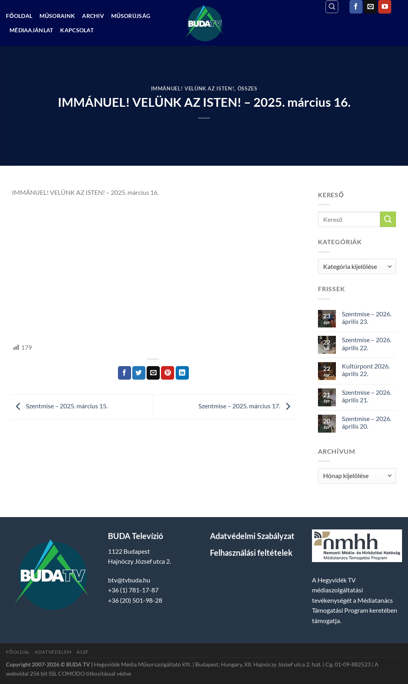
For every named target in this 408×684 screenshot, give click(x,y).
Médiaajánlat (31, 30)
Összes (247, 88)
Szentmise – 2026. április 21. (366, 396)
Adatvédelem (53, 652)
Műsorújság (130, 15)
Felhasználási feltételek (251, 552)
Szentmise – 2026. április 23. (366, 317)
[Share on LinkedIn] (182, 373)
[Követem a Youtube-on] (384, 7)
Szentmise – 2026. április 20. (366, 422)
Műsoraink (57, 15)
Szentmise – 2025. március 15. (60, 406)
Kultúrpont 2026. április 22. (366, 369)
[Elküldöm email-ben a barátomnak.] (153, 373)
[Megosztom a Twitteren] (138, 373)
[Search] (332, 6)
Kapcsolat (77, 30)
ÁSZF (82, 652)
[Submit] (388, 219)
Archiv (93, 15)
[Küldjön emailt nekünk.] (370, 7)
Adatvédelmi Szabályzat (252, 536)
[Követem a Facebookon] (356, 7)
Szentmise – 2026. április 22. (366, 343)
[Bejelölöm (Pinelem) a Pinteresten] (167, 373)
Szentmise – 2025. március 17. (246, 406)
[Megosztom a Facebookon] (124, 373)
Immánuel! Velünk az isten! (193, 88)
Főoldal (19, 15)
